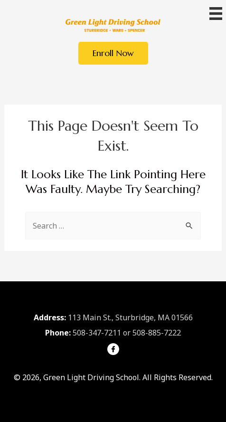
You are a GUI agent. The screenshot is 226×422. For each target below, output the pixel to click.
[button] (113, 53)
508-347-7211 (97, 332)
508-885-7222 (156, 332)
